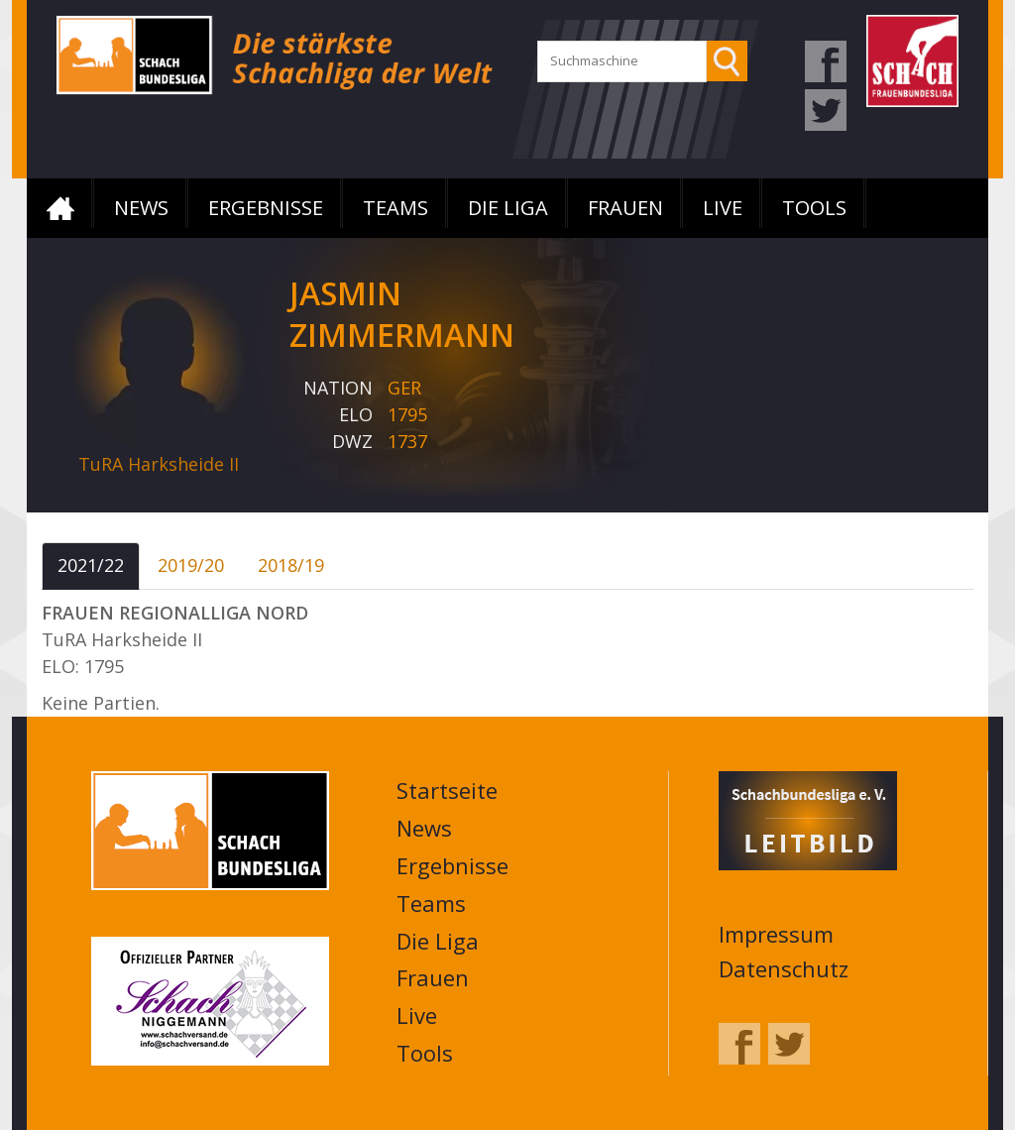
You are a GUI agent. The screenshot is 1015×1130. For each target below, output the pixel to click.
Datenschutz (783, 968)
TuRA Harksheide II (158, 464)
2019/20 (191, 565)
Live (722, 207)
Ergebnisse (265, 207)
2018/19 (291, 565)
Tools (814, 207)
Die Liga (508, 207)
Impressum (776, 934)
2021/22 (90, 565)
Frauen (625, 207)
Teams (395, 207)
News (141, 207)
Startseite (60, 208)
